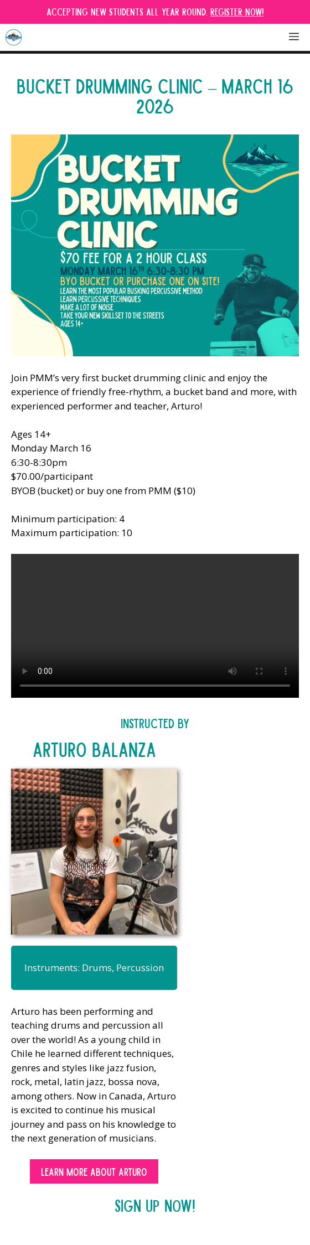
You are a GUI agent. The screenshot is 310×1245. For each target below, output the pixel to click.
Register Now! (237, 11)
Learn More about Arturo (94, 1171)
